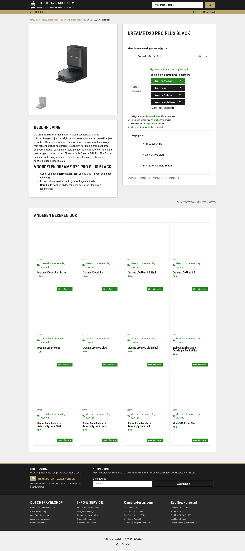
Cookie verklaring (37, 522)
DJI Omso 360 (130, 507)
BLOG (195, 12)
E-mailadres (99, 479)
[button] (38, 12)
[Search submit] (210, 5)
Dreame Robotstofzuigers (74, 20)
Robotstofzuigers (55, 20)
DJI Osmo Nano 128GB (134, 515)
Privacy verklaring (38, 511)
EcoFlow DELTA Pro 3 (180, 507)
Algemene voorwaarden (40, 519)
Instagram (209, 12)
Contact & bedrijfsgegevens (42, 507)
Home (31, 20)
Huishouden (40, 20)
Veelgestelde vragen (86, 511)
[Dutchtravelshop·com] (33, 5)
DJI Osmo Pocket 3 (132, 519)
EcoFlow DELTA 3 (178, 519)
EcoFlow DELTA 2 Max (180, 511)
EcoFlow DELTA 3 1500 (181, 515)
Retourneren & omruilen (87, 515)
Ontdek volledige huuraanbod (137, 522)
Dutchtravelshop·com (55, 3)
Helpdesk (40, 472)
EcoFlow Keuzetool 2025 (88, 507)
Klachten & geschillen (86, 522)
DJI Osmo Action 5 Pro (134, 511)
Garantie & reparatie (86, 519)
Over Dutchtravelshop (39, 515)
